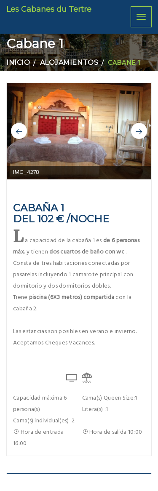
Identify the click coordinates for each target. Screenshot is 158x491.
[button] (19, 131)
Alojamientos (69, 63)
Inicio (18, 63)
